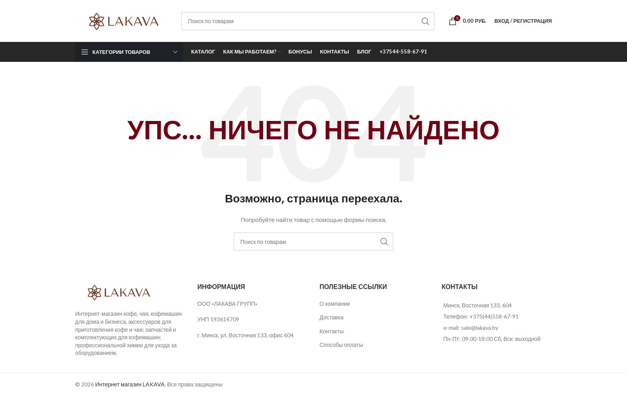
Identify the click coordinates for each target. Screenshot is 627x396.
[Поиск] (308, 21)
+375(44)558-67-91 (494, 316)
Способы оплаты (341, 344)
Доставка (331, 317)
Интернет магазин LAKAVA (130, 384)
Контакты (331, 331)
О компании (334, 303)
